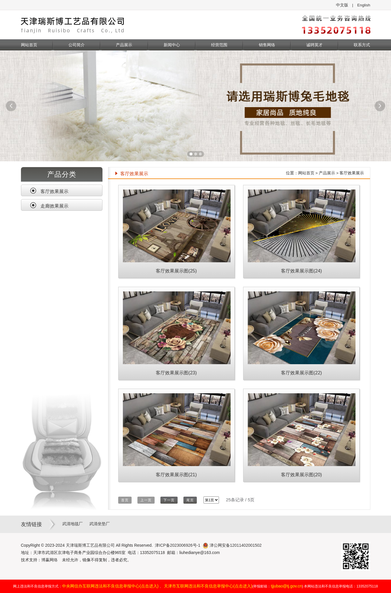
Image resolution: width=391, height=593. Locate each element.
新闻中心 (172, 45)
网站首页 (29, 45)
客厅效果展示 (49, 190)
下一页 (169, 500)
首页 (125, 500)
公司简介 (76, 45)
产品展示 (124, 45)
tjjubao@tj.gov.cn (286, 586)
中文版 (342, 5)
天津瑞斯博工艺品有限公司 (90, 545)
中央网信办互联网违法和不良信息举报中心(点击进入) (110, 586)
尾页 (190, 500)
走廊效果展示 (49, 205)
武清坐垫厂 (99, 523)
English (363, 5)
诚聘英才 (314, 45)
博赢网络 (49, 559)
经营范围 (219, 45)
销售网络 (267, 45)
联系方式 (362, 45)
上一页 (146, 500)
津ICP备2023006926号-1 (177, 545)
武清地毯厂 (72, 523)
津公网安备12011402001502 (232, 545)
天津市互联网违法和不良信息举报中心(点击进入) (208, 586)
